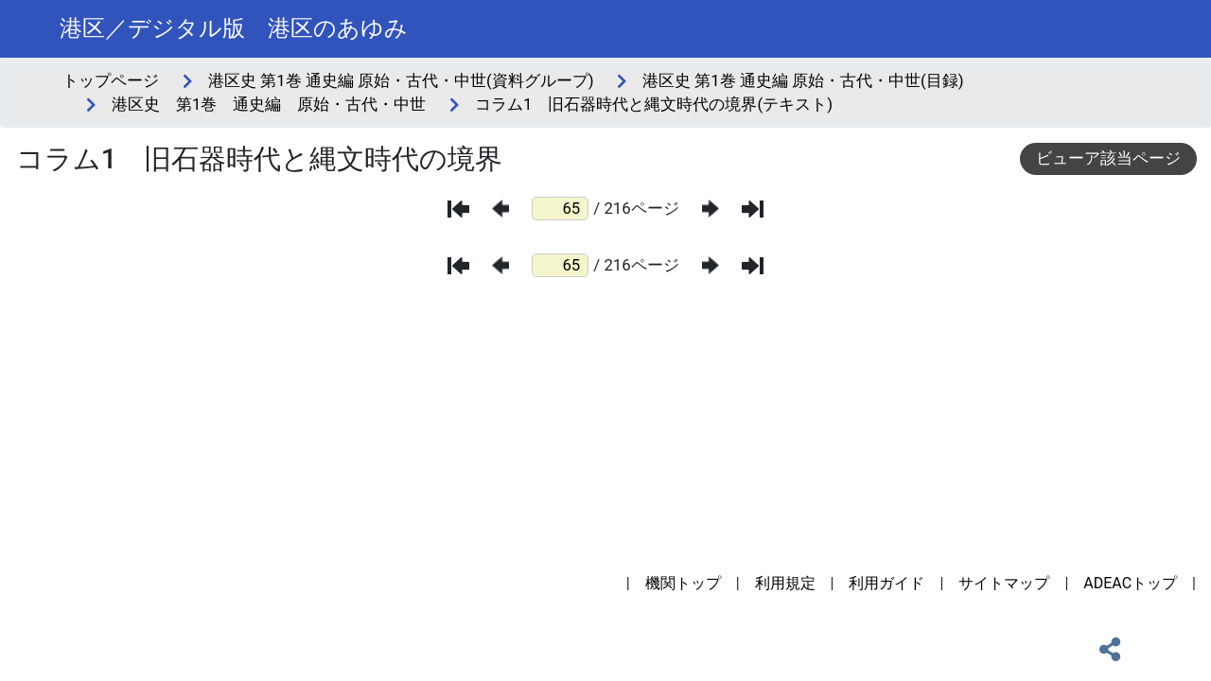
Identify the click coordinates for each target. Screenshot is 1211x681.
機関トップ (683, 583)
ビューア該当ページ (1108, 157)
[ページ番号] (560, 208)
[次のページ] (710, 209)
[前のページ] (500, 209)
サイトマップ (1003, 583)
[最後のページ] (752, 209)
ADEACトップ (1130, 583)
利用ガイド (886, 583)
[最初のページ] (458, 209)
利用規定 (785, 583)
